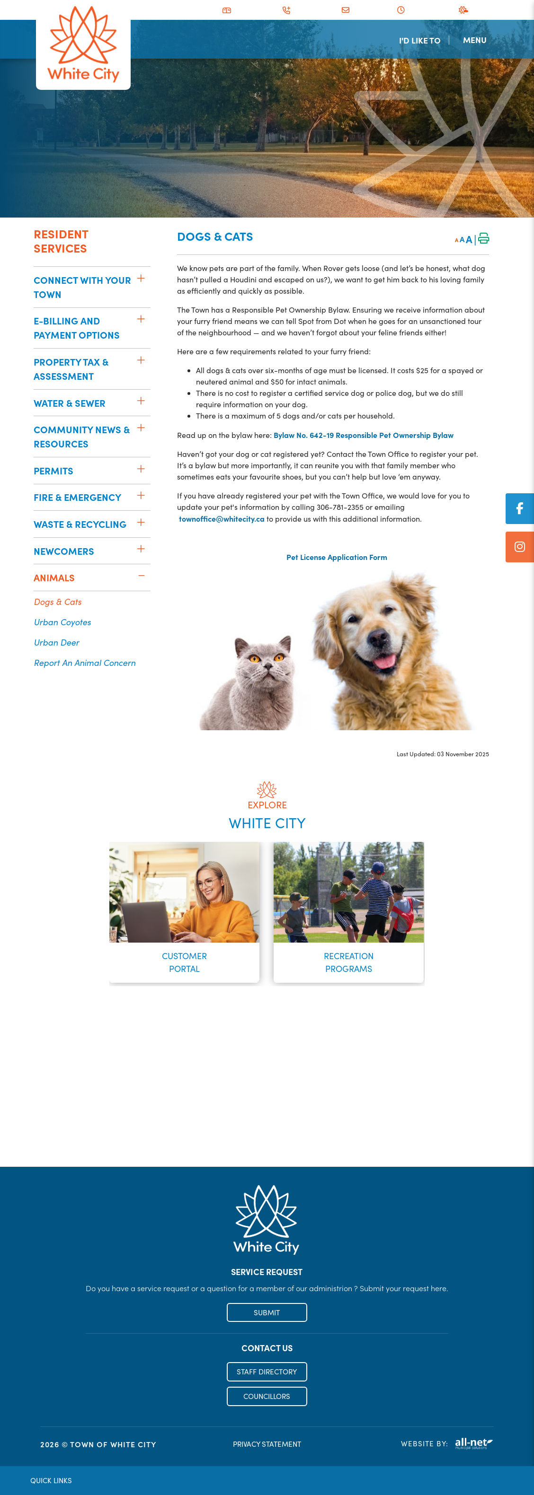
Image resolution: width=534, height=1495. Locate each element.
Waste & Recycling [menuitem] (80, 523)
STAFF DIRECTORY (267, 1372)
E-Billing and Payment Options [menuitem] (77, 327)
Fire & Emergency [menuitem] (77, 496)
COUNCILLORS (266, 1396)
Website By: (447, 1444)
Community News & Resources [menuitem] (82, 436)
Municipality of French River (83, 44)
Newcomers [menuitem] (64, 550)
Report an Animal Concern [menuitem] (84, 662)
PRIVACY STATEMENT (267, 1444)
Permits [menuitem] (53, 470)
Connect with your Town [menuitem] (82, 286)
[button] (141, 278)
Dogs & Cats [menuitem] (57, 601)
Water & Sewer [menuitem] (70, 402)
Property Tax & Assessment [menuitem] (71, 368)
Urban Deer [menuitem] (56, 642)
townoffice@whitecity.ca (222, 518)
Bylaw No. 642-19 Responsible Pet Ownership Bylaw (364, 434)
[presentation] (71, 906)
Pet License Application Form (333, 556)
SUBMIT (267, 1312)
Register (266, 1146)
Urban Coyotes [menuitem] (62, 622)
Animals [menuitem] (54, 577)
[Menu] (477, 39)
